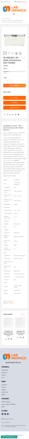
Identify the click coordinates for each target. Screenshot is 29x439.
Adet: (5, 77)
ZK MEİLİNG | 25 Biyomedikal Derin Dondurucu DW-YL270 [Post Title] (8, 334)
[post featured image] (8, 323)
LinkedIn (10, 114)
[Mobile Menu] (14, 14)
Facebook (4, 114)
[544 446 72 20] (5, 2)
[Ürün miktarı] (8, 81)
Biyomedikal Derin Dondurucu (9, 330)
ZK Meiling (10, 301)
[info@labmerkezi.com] (21, 2)
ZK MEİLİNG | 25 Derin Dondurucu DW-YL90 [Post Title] (20, 333)
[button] (22, 314)
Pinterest (15, 114)
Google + (13, 114)
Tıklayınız (11, 303)
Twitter (7, 114)
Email (18, 114)
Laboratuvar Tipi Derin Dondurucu (16, 71)
